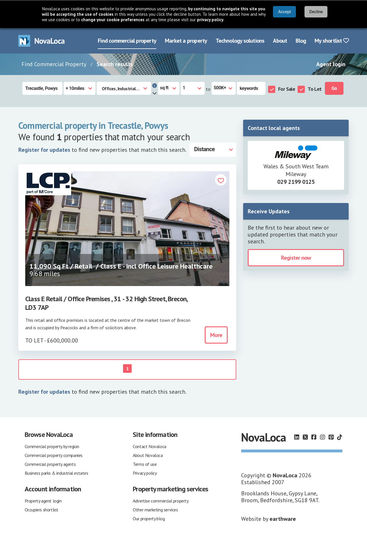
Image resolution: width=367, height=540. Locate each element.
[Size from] (193, 88)
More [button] (216, 335)
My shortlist (332, 40)
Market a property (186, 40)
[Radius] (79, 88)
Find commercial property (127, 40)
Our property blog (149, 518)
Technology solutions (240, 40)
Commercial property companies (54, 455)
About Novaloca (148, 455)
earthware (283, 519)
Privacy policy (145, 473)
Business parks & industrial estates (56, 473)
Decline (316, 11)
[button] (220, 180)
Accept (284, 11)
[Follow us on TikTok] (339, 437)
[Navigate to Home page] (41, 41)
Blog (301, 40)
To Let (314, 89)
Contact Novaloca (149, 446)
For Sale (286, 89)
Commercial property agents (50, 464)
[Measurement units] (168, 88)
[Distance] (213, 150)
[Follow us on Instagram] (322, 437)
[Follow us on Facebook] (314, 437)
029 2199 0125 (296, 182)
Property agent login (43, 501)
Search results (115, 64)
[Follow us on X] (305, 437)
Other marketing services (155, 510)
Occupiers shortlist (41, 510)
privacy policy (210, 19)
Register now (296, 257)
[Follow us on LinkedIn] (296, 437)
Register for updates (44, 149)
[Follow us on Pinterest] (331, 437)
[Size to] (224, 88)
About (280, 40)
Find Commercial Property (54, 64)
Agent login (330, 64)
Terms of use (145, 464)
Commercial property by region (52, 446)
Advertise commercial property (160, 501)
